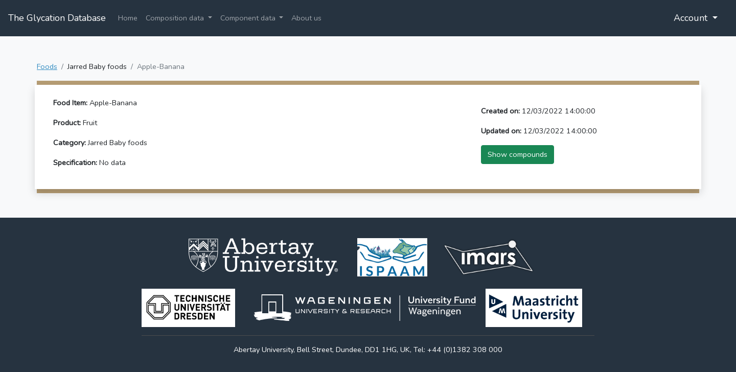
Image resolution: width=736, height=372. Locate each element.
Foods (47, 66)
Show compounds (517, 154)
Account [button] (692, 18)
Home (127, 18)
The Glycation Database (57, 18)
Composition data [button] (176, 18)
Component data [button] (249, 18)
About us (306, 18)
